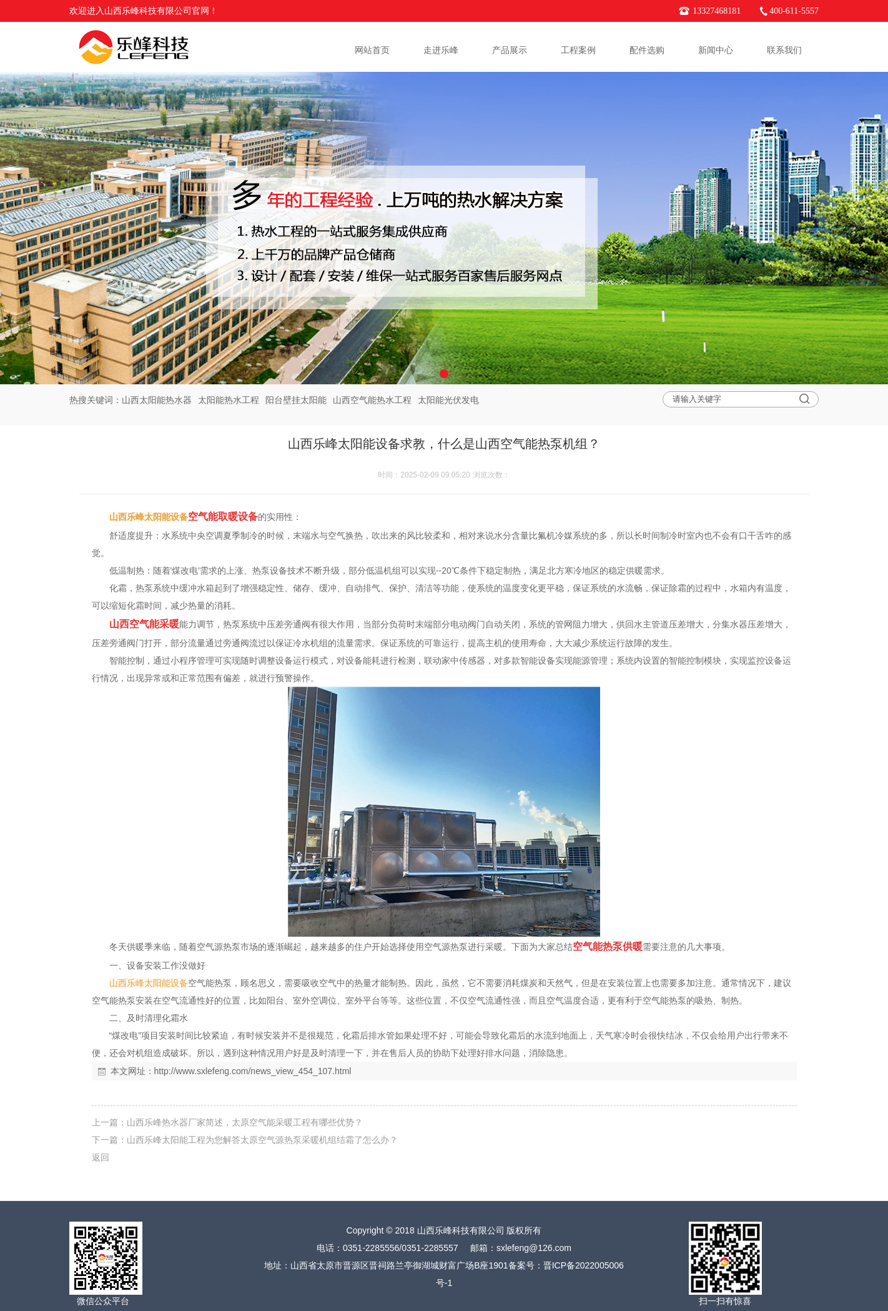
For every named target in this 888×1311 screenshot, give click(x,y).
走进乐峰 (440, 50)
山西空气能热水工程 (372, 400)
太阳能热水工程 (228, 400)
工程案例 (578, 50)
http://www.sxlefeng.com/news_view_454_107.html (253, 1071)
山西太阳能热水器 (157, 400)
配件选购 (646, 50)
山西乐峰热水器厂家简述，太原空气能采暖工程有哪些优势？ (245, 1122)
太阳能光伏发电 (448, 400)
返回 (100, 1157)
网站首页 (372, 50)
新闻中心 (715, 50)
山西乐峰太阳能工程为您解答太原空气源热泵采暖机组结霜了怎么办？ (262, 1140)
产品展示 (509, 50)
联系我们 (784, 50)
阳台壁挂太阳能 (296, 400)
